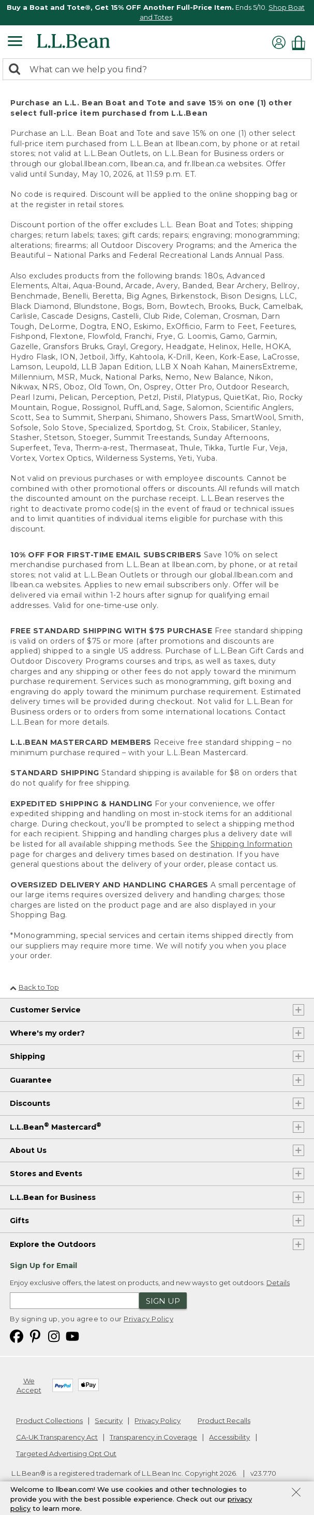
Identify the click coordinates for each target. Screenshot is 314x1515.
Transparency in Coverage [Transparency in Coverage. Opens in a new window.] (153, 1437)
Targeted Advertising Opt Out (66, 1453)
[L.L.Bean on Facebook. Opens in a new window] (16, 1335)
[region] (157, 12)
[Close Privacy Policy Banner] (296, 1493)
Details (278, 1282)
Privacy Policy (148, 1319)
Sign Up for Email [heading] (43, 1265)
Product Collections (49, 1420)
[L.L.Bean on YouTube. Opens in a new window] (72, 1335)
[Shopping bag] (301, 42)
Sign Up (163, 1301)
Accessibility (229, 1437)
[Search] (17, 70)
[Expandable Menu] (15, 42)
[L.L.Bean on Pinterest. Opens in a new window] (35, 1335)
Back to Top (34, 987)
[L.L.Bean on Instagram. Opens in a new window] (54, 1335)
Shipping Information (251, 844)
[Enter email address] (74, 1300)
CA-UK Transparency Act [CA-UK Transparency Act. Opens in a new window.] (57, 1437)
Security (109, 1420)
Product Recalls (224, 1420)
